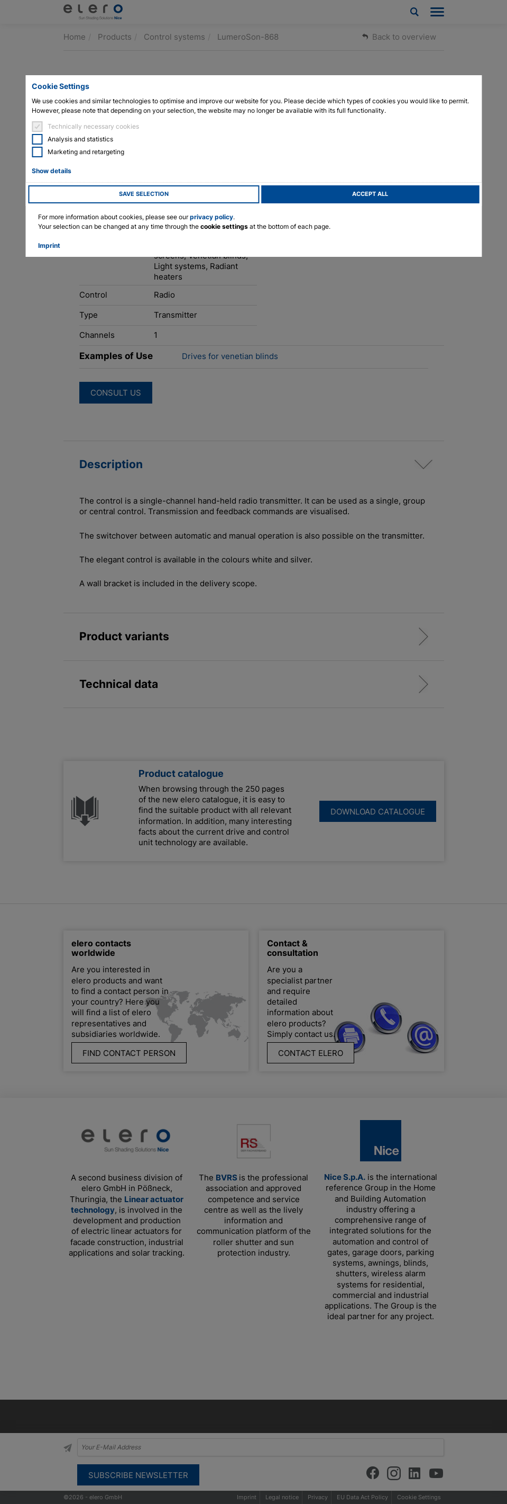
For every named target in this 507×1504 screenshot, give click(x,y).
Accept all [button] (370, 194)
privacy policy (211, 217)
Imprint (49, 245)
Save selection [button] (144, 194)
